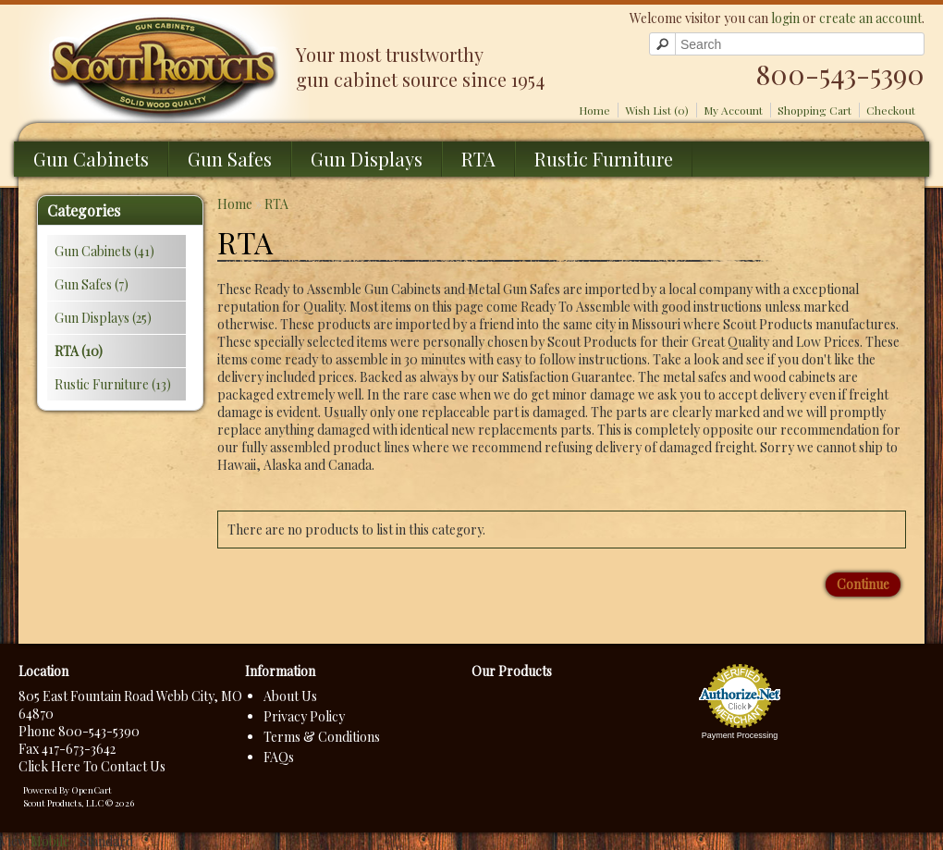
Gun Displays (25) (103, 317)
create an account (870, 18)
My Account (733, 110)
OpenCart (91, 789)
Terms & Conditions (321, 736)
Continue (863, 584)
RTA (478, 158)
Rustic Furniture (603, 158)
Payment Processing (740, 735)
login (785, 18)
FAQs (278, 757)
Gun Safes (230, 158)
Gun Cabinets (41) (104, 251)
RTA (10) (79, 351)
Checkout (890, 110)
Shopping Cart (814, 110)
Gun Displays (367, 158)
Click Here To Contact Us (91, 766)
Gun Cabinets (91, 158)
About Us (290, 696)
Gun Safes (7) (92, 284)
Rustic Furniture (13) (113, 384)
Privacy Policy (304, 716)
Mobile (50, 841)
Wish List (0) (657, 110)
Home (594, 110)
